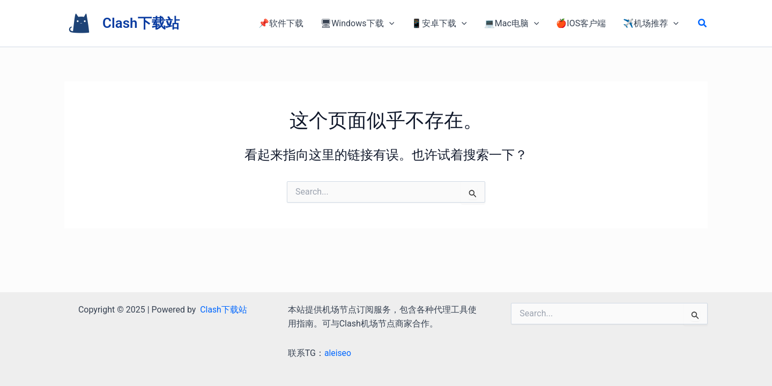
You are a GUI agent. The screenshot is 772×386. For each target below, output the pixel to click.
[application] (389, 23)
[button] (703, 23)
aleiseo (338, 353)
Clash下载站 (141, 23)
